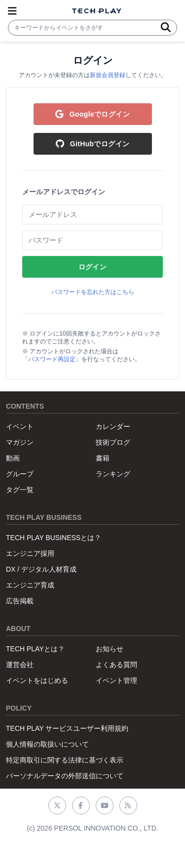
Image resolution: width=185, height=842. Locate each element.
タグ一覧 (20, 490)
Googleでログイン (92, 114)
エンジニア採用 (30, 553)
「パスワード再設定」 (51, 359)
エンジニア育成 (30, 585)
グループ (20, 474)
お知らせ (109, 649)
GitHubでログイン (92, 143)
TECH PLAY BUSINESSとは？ (53, 538)
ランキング (113, 474)
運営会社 (20, 665)
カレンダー (113, 426)
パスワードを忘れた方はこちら (92, 292)
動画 (13, 458)
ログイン (92, 267)
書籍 (103, 458)
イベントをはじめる (37, 680)
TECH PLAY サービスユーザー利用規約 (67, 728)
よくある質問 (116, 665)
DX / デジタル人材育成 (41, 569)
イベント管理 (116, 680)
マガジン (20, 442)
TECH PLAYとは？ (35, 649)
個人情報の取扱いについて (47, 744)
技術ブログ (113, 442)
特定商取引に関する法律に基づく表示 (64, 760)
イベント (20, 426)
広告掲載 (20, 601)
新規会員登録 (107, 75)
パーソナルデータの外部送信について (64, 776)
